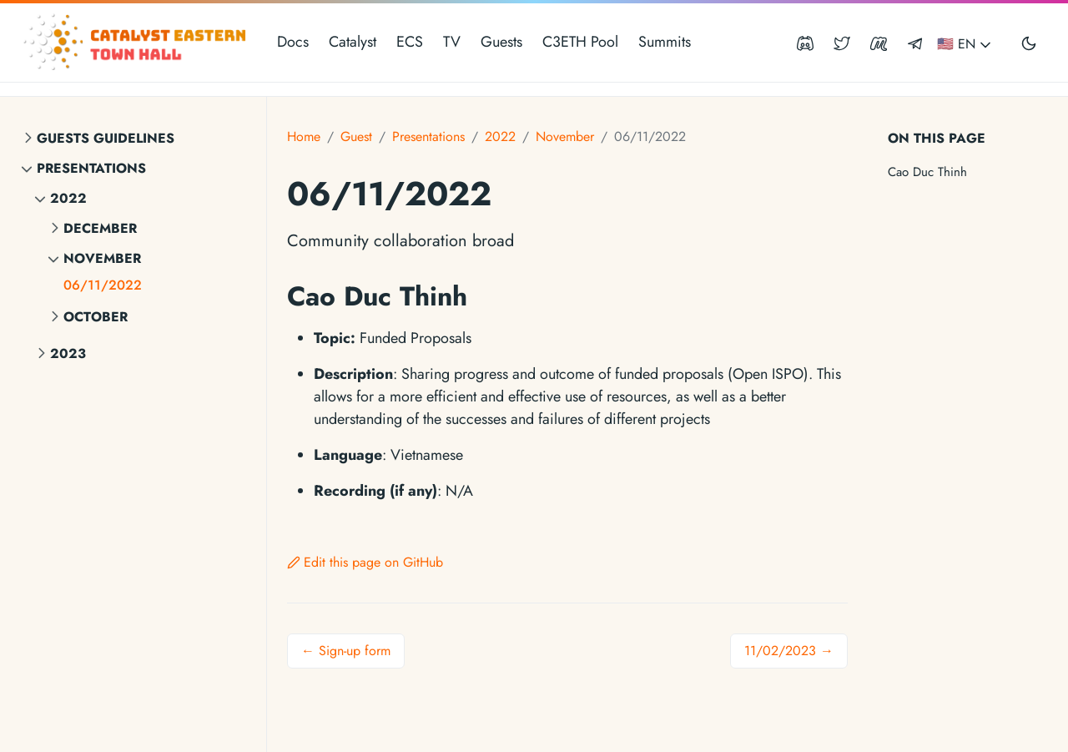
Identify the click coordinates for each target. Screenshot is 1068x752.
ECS (409, 42)
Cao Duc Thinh (927, 172)
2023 (68, 353)
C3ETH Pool (580, 42)
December (100, 228)
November (102, 258)
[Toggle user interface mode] (1029, 42)
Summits (664, 42)
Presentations (91, 168)
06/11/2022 (102, 285)
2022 (68, 198)
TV (452, 42)
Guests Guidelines (105, 138)
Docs (293, 42)
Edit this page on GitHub (365, 562)
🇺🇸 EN (965, 43)
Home (303, 136)
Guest (356, 136)
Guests (501, 42)
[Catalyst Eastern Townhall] (137, 42)
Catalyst (352, 42)
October (95, 316)
